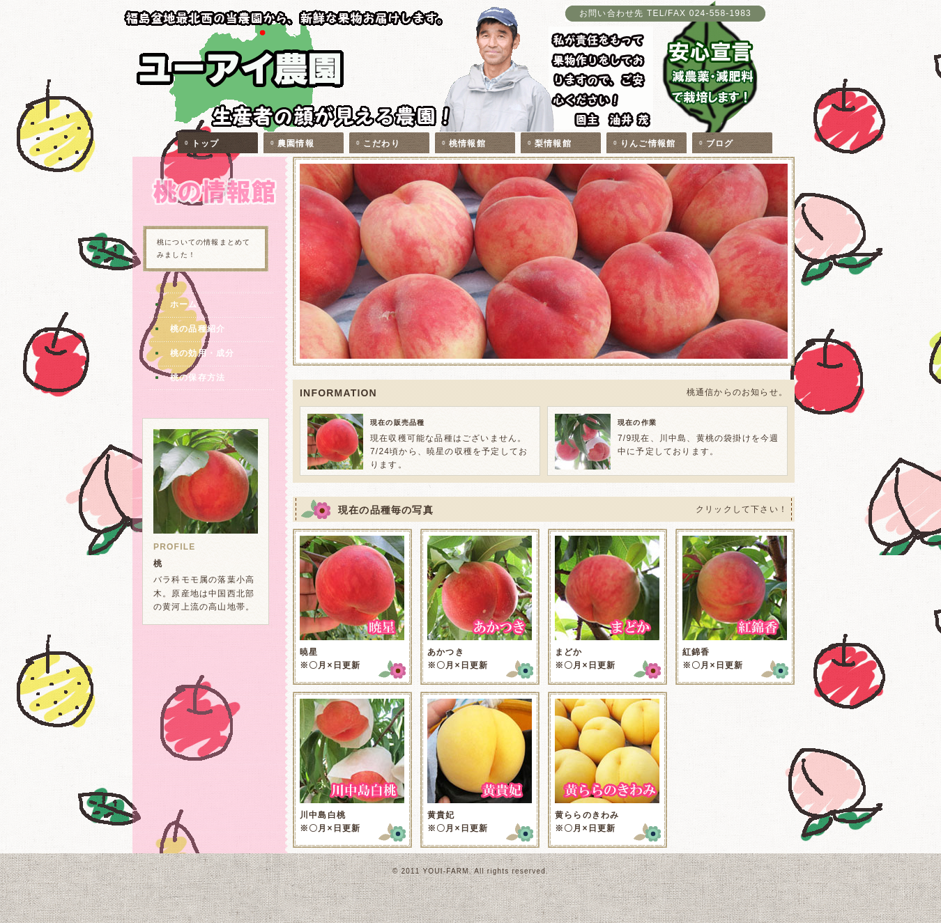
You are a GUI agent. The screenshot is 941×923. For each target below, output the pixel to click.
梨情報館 (553, 143)
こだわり (381, 143)
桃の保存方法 (197, 377)
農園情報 (295, 143)
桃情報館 (467, 143)
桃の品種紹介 (197, 329)
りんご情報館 (647, 143)
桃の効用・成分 (202, 353)
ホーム (184, 304)
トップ (206, 143)
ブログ (720, 143)
